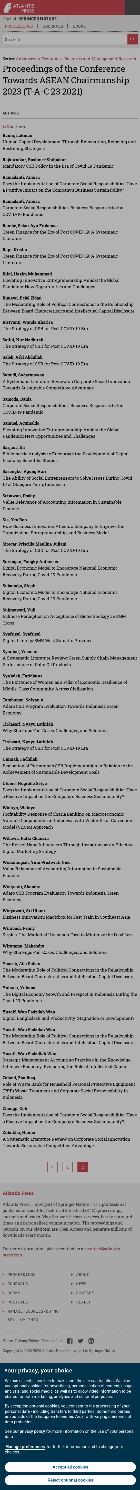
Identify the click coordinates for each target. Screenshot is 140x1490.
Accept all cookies (70, 1467)
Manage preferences (25, 1447)
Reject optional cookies (70, 1480)
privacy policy (32, 1431)
